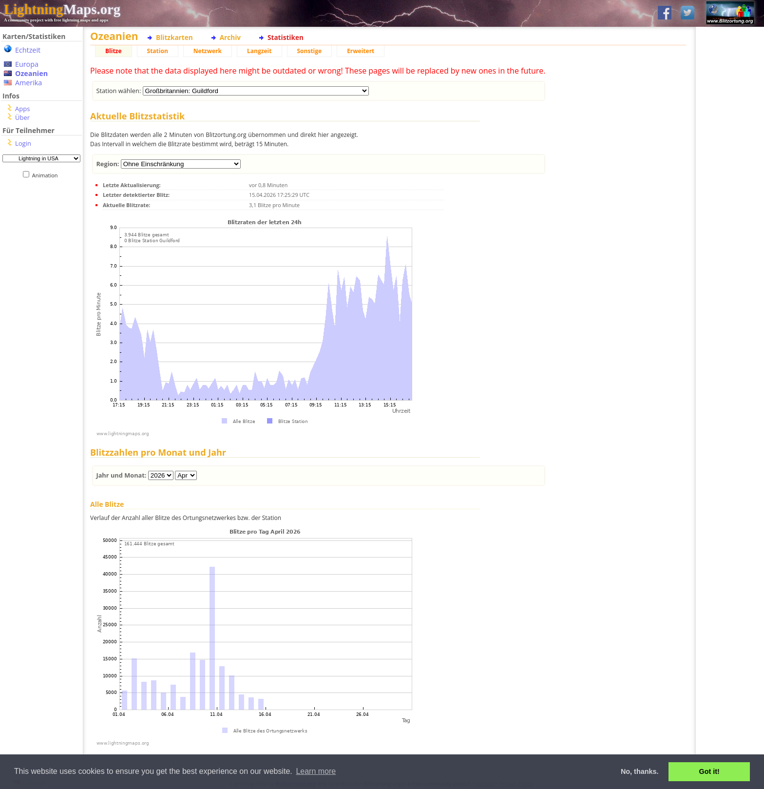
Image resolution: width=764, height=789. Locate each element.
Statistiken (285, 37)
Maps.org (62, 9)
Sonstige (309, 51)
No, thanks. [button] (640, 771)
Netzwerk (207, 51)
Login (23, 143)
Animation (47, 175)
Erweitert (360, 51)
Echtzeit (27, 50)
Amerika (28, 82)
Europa (26, 64)
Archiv (230, 37)
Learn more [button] (316, 771)
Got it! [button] (709, 771)
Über (22, 117)
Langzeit (259, 51)
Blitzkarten (174, 37)
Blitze (113, 51)
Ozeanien (31, 73)
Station (157, 51)
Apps (22, 108)
